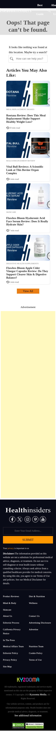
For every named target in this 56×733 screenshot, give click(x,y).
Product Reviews (11, 596)
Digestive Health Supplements (22, 263)
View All (28, 291)
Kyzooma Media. (38, 694)
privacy (11, 548)
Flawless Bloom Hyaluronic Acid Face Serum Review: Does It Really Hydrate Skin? (27, 221)
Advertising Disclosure (40, 623)
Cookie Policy (36, 653)
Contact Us (34, 616)
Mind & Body (9, 603)
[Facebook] (12, 519)
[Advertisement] (28, 404)
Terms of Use (35, 660)
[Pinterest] (35, 519)
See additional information (28, 715)
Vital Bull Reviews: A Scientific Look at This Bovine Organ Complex (24, 170)
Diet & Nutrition (37, 596)
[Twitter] (20, 519)
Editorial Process (11, 623)
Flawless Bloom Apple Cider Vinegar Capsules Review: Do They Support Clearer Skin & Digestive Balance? (27, 273)
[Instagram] (27, 519)
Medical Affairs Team (13, 646)
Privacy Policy (10, 660)
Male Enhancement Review (20, 161)
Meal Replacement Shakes (20, 109)
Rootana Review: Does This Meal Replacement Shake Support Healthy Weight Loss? (26, 118)
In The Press (9, 640)
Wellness (33, 603)
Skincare (11, 212)
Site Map (7, 666)
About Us (7, 616)
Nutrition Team (36, 646)
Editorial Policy (10, 653)
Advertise (33, 629)
